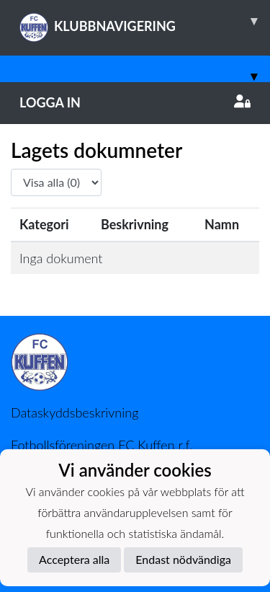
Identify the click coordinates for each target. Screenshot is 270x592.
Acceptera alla (74, 559)
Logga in (135, 102)
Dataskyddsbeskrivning (74, 412)
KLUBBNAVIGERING (144, 21)
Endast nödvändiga (183, 559)
